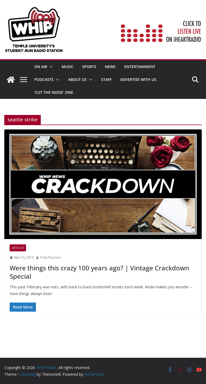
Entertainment (139, 66)
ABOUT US (77, 79)
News (110, 66)
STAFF (106, 79)
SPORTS (89, 66)
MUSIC (67, 66)
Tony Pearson (50, 257)
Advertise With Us (138, 79)
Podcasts (44, 79)
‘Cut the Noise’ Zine (53, 92)
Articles (18, 248)
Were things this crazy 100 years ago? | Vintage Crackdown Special (99, 272)
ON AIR (40, 66)
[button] (50, 66)
